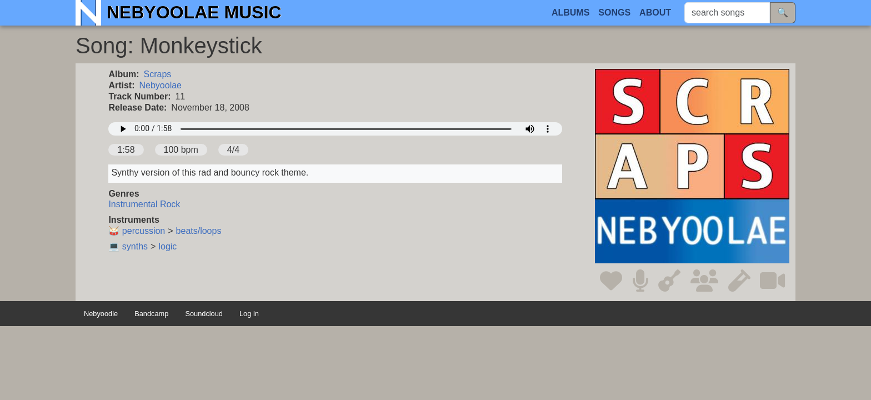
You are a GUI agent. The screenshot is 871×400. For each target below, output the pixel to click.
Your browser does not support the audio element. (335, 129)
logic (167, 246)
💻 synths (128, 246)
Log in (249, 314)
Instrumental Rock (144, 204)
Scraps (158, 74)
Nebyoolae (160, 85)
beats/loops (199, 231)
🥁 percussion (136, 231)
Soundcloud (204, 314)
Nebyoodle (101, 314)
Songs (614, 12)
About (655, 12)
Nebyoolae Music (194, 12)
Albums (570, 12)
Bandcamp (151, 314)
